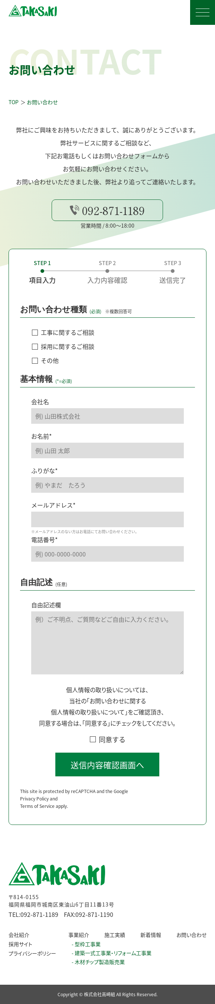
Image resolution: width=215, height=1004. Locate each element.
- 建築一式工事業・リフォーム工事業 (112, 953)
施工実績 (114, 934)
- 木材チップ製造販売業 (98, 961)
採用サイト (20, 944)
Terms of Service (37, 816)
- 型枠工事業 (86, 944)
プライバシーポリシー (32, 953)
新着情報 (150, 934)
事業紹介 (78, 934)
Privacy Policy (34, 808)
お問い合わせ (191, 934)
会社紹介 (19, 934)
